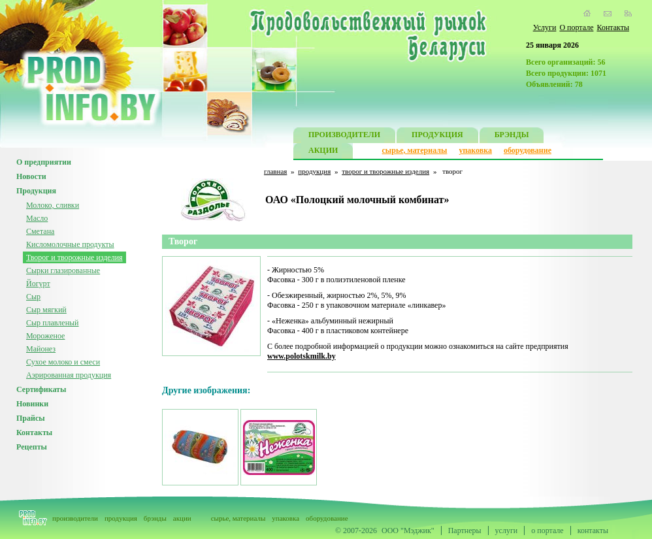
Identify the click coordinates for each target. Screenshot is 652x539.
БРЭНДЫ (512, 136)
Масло (37, 218)
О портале (576, 27)
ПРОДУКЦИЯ (437, 136)
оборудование (527, 150)
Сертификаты (41, 389)
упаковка (475, 150)
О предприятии (43, 162)
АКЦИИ (323, 152)
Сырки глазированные (63, 270)
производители (75, 518)
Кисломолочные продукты (70, 244)
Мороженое (45, 335)
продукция (314, 171)
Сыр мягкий (46, 309)
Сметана (40, 231)
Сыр (33, 296)
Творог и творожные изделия (74, 257)
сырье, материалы (415, 150)
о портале (547, 530)
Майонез (41, 348)
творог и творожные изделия (385, 171)
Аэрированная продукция (68, 375)
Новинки (32, 403)
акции (182, 518)
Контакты (612, 27)
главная (275, 171)
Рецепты (31, 446)
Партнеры (464, 530)
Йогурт (38, 283)
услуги (506, 530)
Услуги (545, 27)
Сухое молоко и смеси (63, 362)
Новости (31, 176)
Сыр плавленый (52, 322)
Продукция (36, 190)
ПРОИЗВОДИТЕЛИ (344, 136)
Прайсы (30, 418)
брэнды (155, 518)
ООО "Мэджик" (408, 530)
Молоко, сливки (52, 205)
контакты (593, 530)
